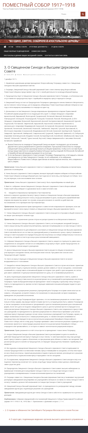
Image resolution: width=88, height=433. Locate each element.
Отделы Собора (57, 47)
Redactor (19, 75)
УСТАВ (10, 47)
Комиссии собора (39, 51)
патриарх (48, 75)
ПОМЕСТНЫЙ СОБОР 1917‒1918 (39, 5)
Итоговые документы (38, 47)
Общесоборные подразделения (16, 51)
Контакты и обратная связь (56, 55)
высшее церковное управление (34, 75)
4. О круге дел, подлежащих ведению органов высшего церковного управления (47, 419)
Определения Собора (12, 63)
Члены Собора (21, 47)
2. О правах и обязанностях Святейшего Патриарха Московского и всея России (40, 410)
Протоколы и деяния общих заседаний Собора (23, 55)
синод (53, 75)
